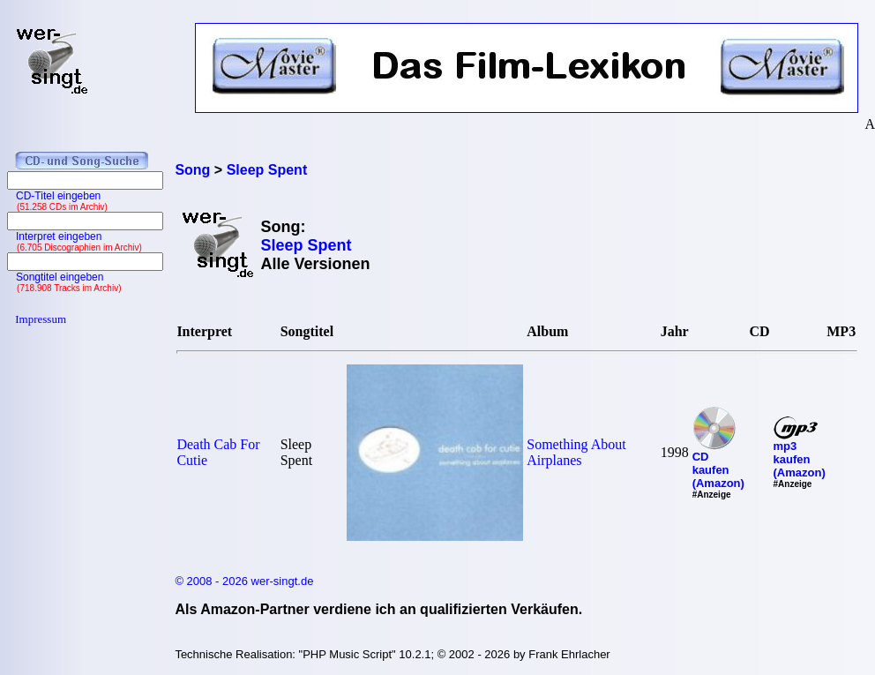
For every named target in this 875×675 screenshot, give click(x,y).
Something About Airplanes (576, 452)
